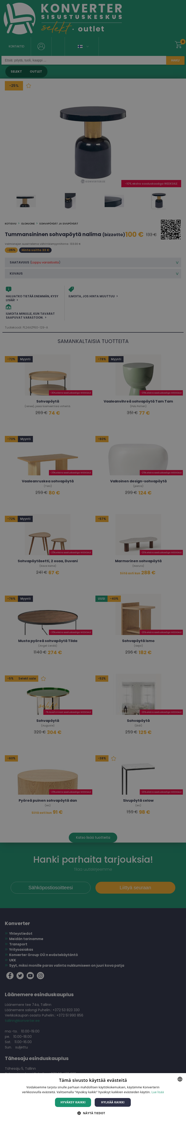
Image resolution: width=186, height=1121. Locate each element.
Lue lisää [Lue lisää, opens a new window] (157, 1092)
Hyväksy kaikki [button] (73, 1102)
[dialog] (93, 560)
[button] (93, 1113)
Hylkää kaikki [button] (112, 1102)
